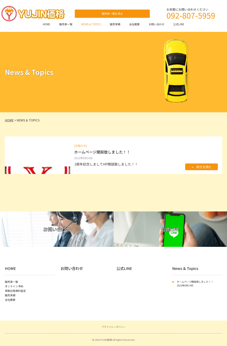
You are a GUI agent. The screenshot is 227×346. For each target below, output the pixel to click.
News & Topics (185, 268)
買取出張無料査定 (15, 291)
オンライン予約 (14, 286)
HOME (46, 24)
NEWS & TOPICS (91, 24)
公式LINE (178, 24)
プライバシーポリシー (113, 327)
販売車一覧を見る (112, 13)
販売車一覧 (65, 24)
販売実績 (115, 24)
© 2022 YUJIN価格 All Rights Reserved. (113, 340)
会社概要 (134, 24)
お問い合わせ (156, 24)
